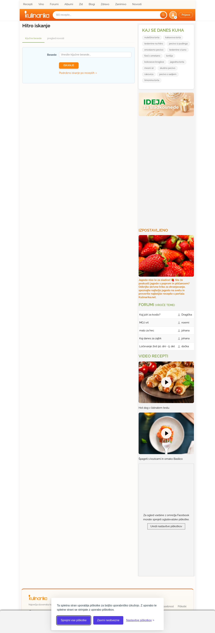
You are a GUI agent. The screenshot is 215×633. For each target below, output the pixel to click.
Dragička (186, 314)
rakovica (148, 74)
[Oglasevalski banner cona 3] (166, 170)
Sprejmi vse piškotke (74, 620)
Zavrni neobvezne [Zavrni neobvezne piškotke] (108, 620)
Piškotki (182, 606)
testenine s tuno (177, 49)
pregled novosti (55, 38)
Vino (41, 4)
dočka (185, 346)
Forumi (54, 4)
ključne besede (33, 38)
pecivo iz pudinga (178, 43)
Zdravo (105, 4)
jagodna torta (177, 62)
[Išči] (163, 15)
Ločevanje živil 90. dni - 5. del (157, 346)
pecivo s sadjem (167, 74)
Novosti (137, 4)
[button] (181, 15)
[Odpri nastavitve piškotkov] (140, 620)
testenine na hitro (153, 43)
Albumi (68, 4)
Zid (81, 4)
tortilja (169, 55)
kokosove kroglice (154, 62)
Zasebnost (168, 606)
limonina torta (151, 80)
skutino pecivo (167, 68)
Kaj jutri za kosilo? (149, 314)
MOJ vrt (144, 322)
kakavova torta (173, 37)
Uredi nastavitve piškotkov (166, 526)
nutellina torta (151, 37)
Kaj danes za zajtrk (150, 338)
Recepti (27, 4)
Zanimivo (120, 4)
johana (185, 330)
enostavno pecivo (153, 49)
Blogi (92, 4)
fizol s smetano (152, 55)
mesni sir (149, 68)
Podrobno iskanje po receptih (77, 72)
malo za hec (146, 330)
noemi (185, 322)
